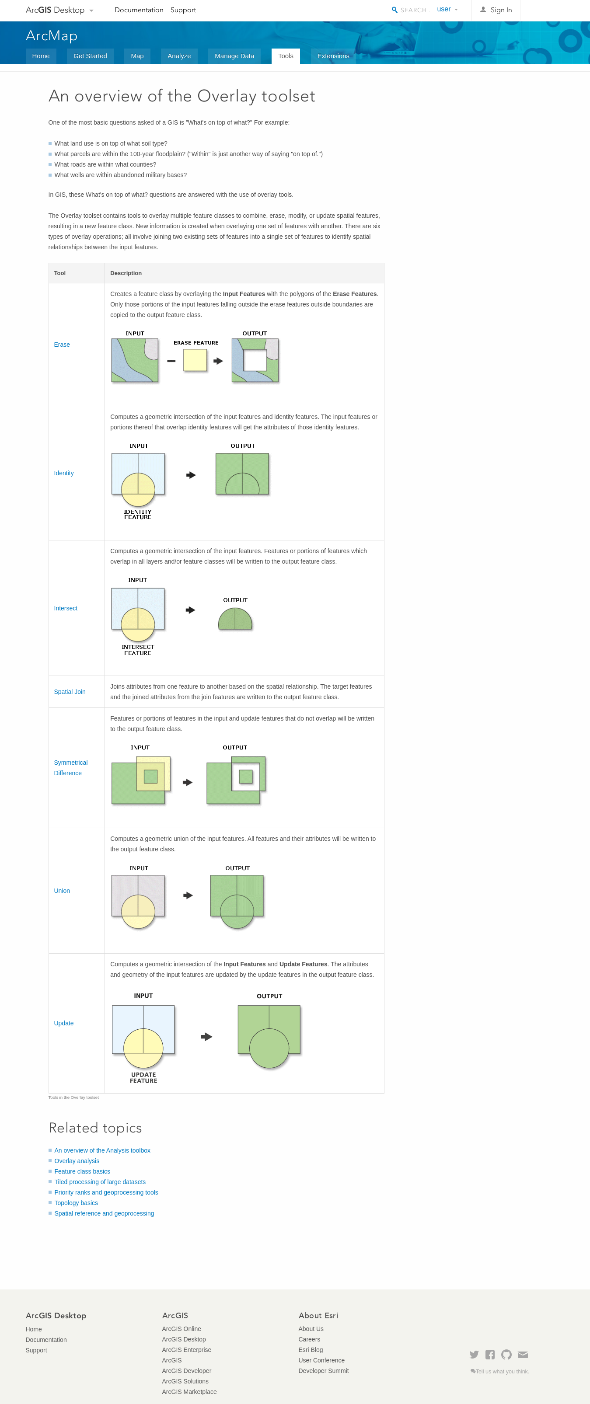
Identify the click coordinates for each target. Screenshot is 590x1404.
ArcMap (52, 35)
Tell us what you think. (503, 1372)
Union (62, 890)
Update (64, 1023)
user (443, 9)
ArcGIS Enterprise (187, 1349)
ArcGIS (172, 1360)
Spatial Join (70, 691)
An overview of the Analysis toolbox (102, 1150)
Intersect (66, 608)
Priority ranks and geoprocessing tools (106, 1192)
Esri (546, 10)
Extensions (333, 55)
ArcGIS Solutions (185, 1381)
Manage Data (234, 55)
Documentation (139, 10)
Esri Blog (311, 1349)
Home (41, 55)
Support (183, 10)
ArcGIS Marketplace (189, 1391)
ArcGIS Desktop (184, 1339)
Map (137, 55)
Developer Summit (324, 1370)
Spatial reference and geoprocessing (104, 1213)
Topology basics (76, 1202)
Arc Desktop (55, 10)
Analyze (179, 55)
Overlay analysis (77, 1160)
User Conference (322, 1360)
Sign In (501, 10)
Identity (64, 473)
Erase (62, 344)
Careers (310, 1339)
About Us (311, 1328)
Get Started (90, 55)
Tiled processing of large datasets (100, 1181)
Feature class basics (83, 1171)
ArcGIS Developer (187, 1370)
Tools (285, 55)
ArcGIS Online (181, 1328)
